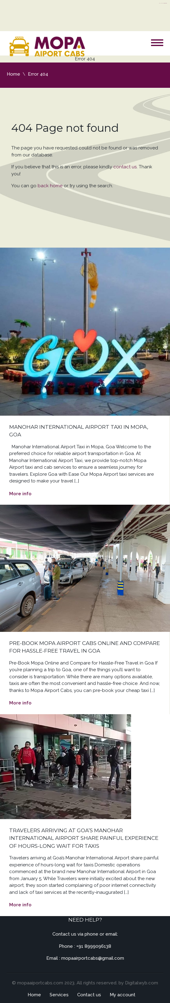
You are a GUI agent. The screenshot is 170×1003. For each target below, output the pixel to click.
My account (122, 995)
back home (50, 185)
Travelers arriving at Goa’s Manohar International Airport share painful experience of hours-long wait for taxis (83, 838)
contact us (125, 167)
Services (59, 995)
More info (20, 493)
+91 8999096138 (93, 946)
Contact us (89, 995)
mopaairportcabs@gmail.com (92, 958)
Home (13, 74)
